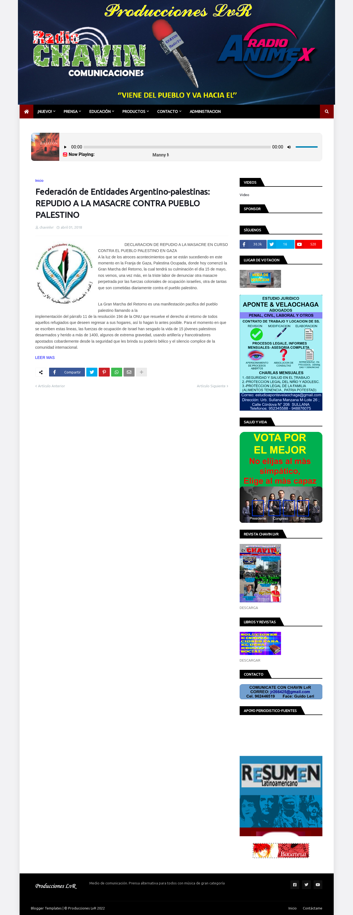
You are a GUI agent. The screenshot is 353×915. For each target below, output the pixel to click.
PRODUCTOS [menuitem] (133, 111)
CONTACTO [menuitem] (167, 111)
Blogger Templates (46, 908)
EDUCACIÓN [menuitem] (100, 111)
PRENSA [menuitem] (70, 111)
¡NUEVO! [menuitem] (45, 111)
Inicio (39, 180)
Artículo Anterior (51, 386)
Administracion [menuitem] (205, 111)
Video (244, 195)
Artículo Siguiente (211, 386)
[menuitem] (26, 111)
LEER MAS (45, 357)
